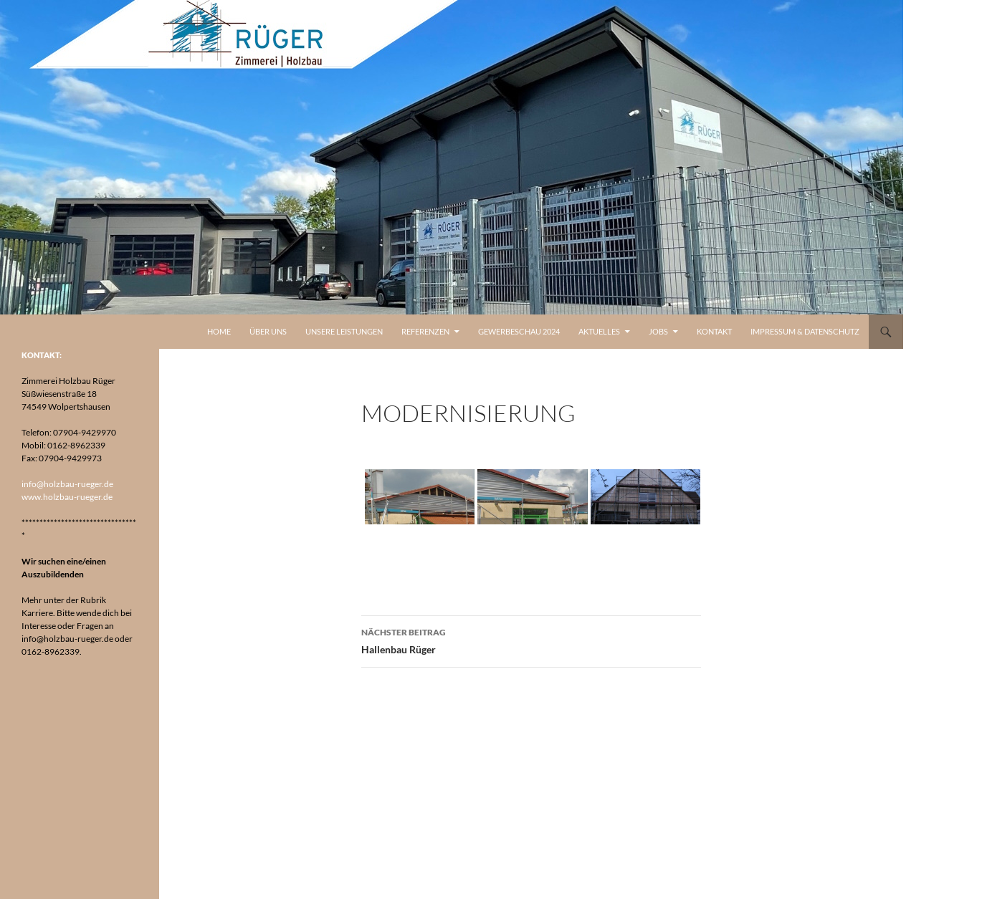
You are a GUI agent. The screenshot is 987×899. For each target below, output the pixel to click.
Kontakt (714, 331)
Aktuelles (599, 331)
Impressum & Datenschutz (804, 331)
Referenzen (425, 331)
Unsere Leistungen (344, 331)
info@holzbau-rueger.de (67, 484)
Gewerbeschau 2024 (519, 331)
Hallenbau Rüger (531, 639)
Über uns (268, 331)
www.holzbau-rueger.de (67, 496)
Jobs (658, 331)
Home (219, 331)
